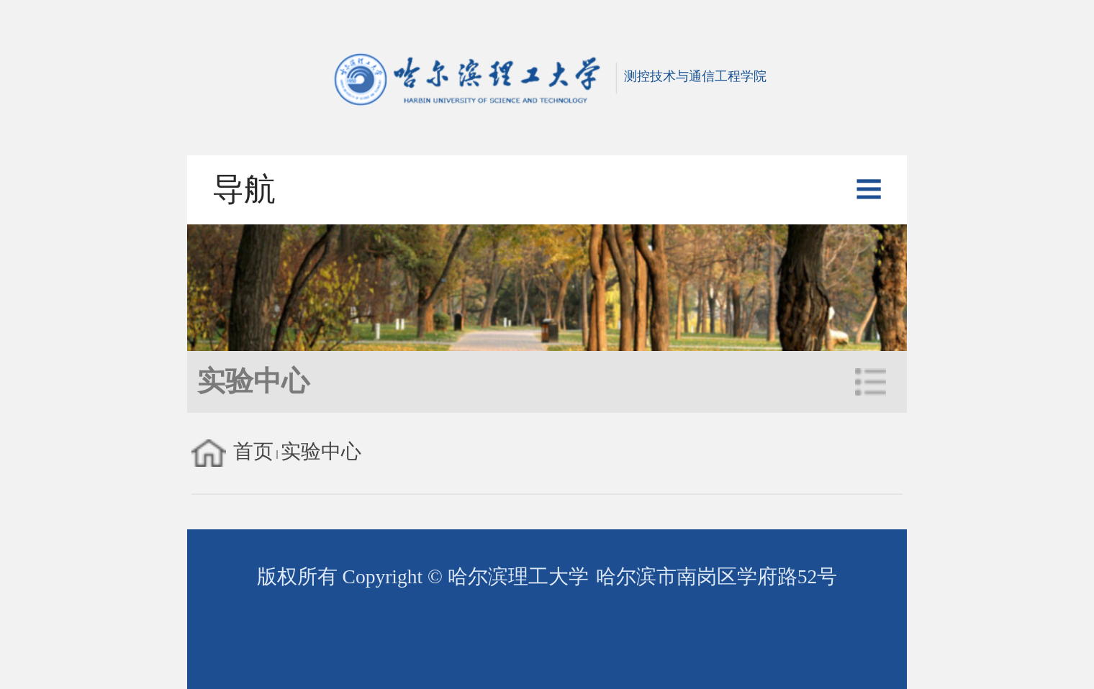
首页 (253, 451)
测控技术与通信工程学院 (546, 76)
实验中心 (321, 451)
